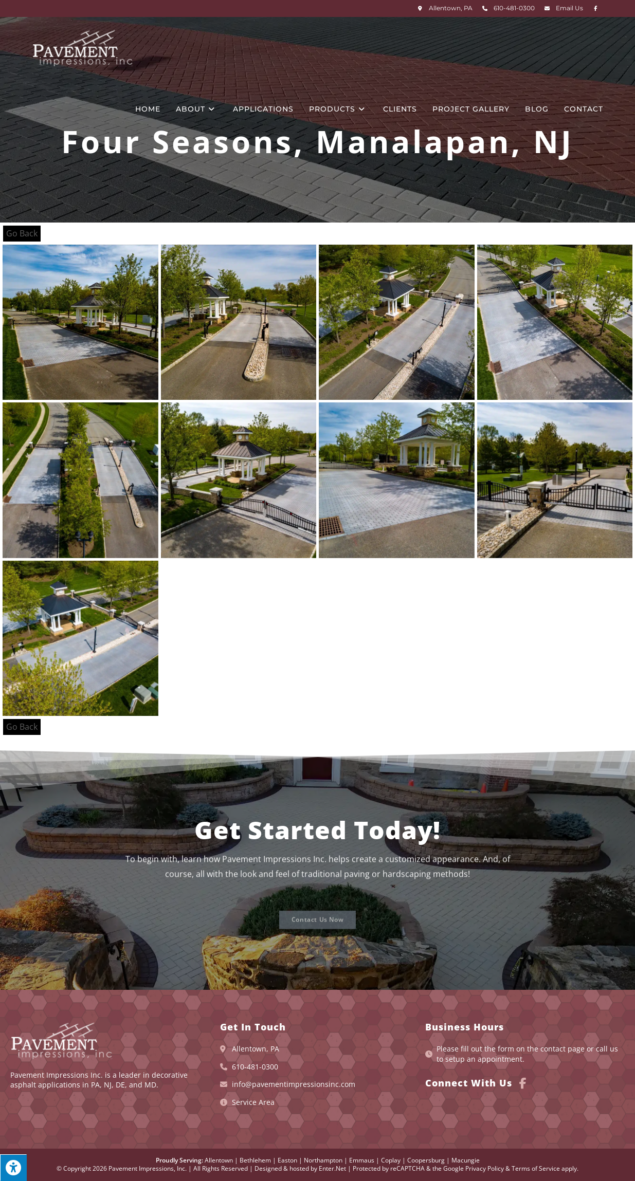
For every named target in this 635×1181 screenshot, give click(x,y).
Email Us (569, 8)
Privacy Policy (484, 1168)
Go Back (22, 233)
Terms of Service (536, 1168)
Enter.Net (332, 1168)
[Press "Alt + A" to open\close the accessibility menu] (13, 1167)
